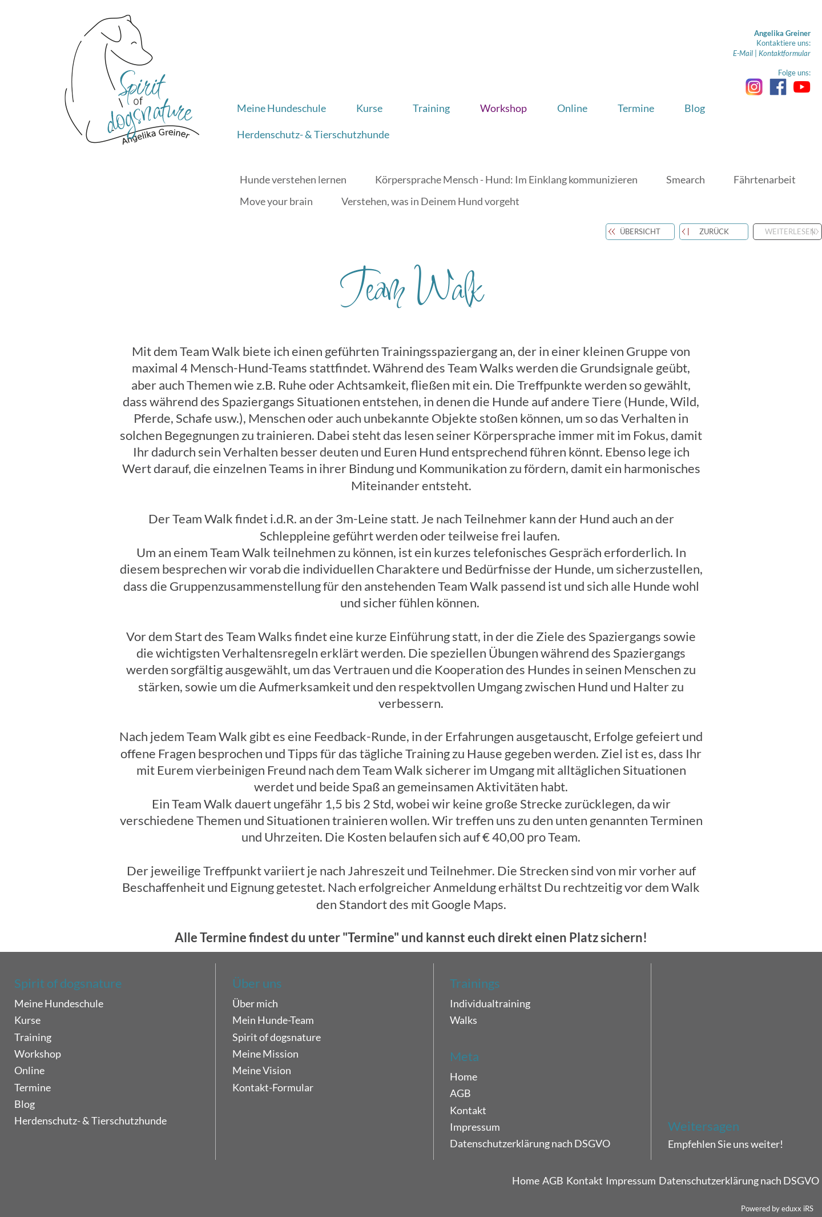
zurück (714, 231)
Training (32, 1037)
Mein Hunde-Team (273, 1020)
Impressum (475, 1126)
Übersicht (640, 231)
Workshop (37, 1053)
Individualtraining (490, 1003)
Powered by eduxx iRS (777, 1208)
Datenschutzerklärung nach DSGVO (530, 1143)
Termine (32, 1087)
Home (463, 1076)
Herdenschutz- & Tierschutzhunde (90, 1120)
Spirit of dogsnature (276, 1037)
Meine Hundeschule (58, 1003)
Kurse (27, 1020)
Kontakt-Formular (272, 1087)
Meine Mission (265, 1053)
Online (29, 1070)
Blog (24, 1104)
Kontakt (468, 1110)
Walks (463, 1020)
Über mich (255, 1003)
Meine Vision (261, 1070)
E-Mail (743, 53)
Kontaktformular (785, 53)
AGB (460, 1093)
